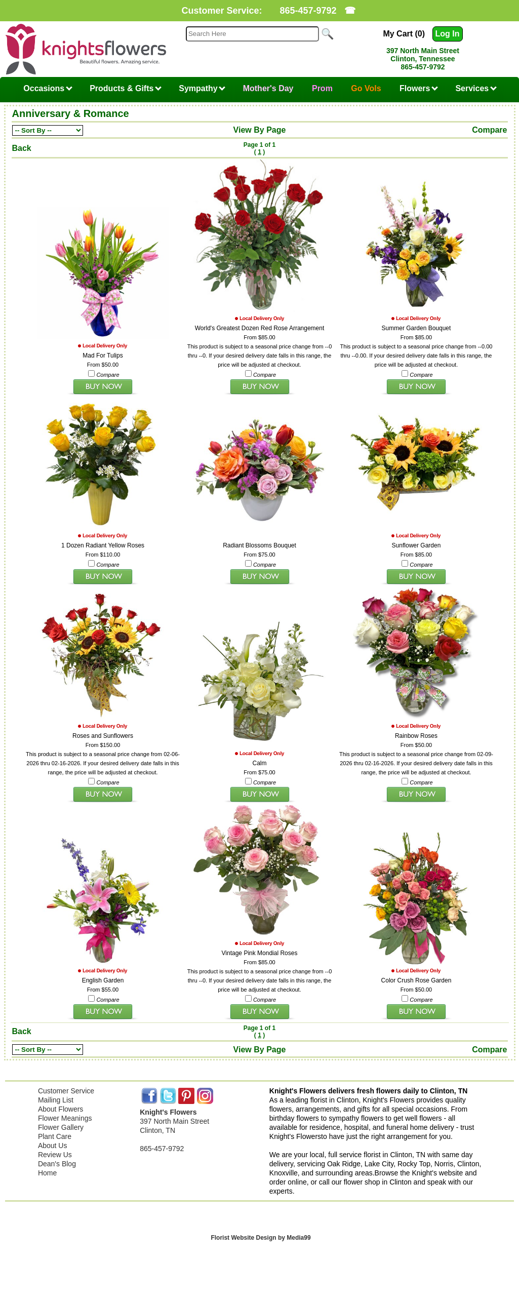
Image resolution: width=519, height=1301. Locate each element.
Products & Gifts (126, 88)
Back (21, 148)
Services (475, 88)
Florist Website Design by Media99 (260, 1235)
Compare (489, 130)
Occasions (47, 88)
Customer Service (66, 1088)
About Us (52, 1143)
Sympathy (202, 88)
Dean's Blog (57, 1161)
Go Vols (366, 88)
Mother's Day (268, 88)
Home (47, 1170)
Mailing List (55, 1097)
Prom (322, 88)
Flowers (419, 88)
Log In (447, 33)
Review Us (55, 1152)
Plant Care (54, 1134)
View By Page (259, 130)
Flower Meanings (65, 1116)
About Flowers (60, 1106)
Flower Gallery (61, 1125)
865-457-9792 (308, 11)
